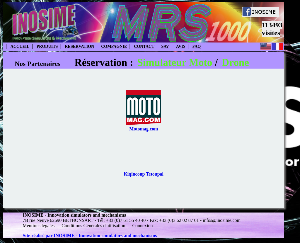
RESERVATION (79, 46)
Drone (235, 62)
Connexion (142, 225)
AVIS (180, 46)
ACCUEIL (20, 46)
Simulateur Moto (174, 62)
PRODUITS (47, 46)
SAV (165, 46)
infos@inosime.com (222, 220)
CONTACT (144, 46)
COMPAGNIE (114, 46)
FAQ (196, 46)
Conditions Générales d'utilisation (93, 225)
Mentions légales (39, 225)
